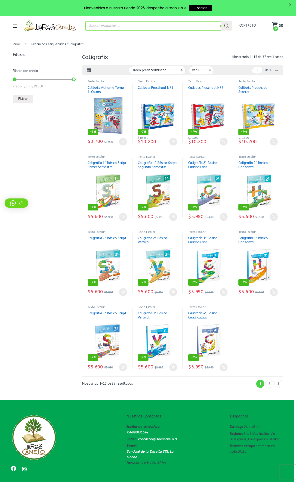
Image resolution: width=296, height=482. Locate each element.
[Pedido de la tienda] (157, 62)
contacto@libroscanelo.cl (157, 431)
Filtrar (23, 91)
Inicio (16, 37)
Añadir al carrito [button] (123, 134)
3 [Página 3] (278, 376)
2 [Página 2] (269, 376)
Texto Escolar (96, 73)
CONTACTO (247, 18)
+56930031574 (137, 425)
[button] (16, 203)
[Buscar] (226, 18)
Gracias (200, 8)
